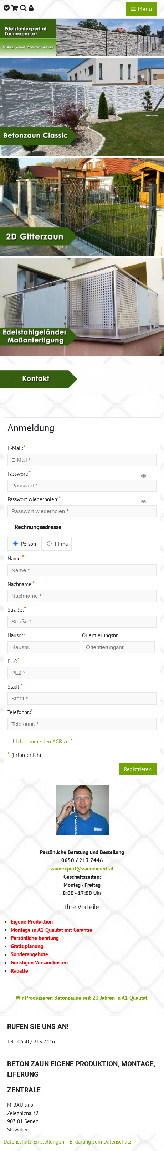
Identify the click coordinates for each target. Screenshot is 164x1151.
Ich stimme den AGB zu (42, 741)
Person (24, 543)
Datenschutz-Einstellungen (34, 1141)
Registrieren (138, 769)
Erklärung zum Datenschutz (101, 1141)
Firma (57, 543)
